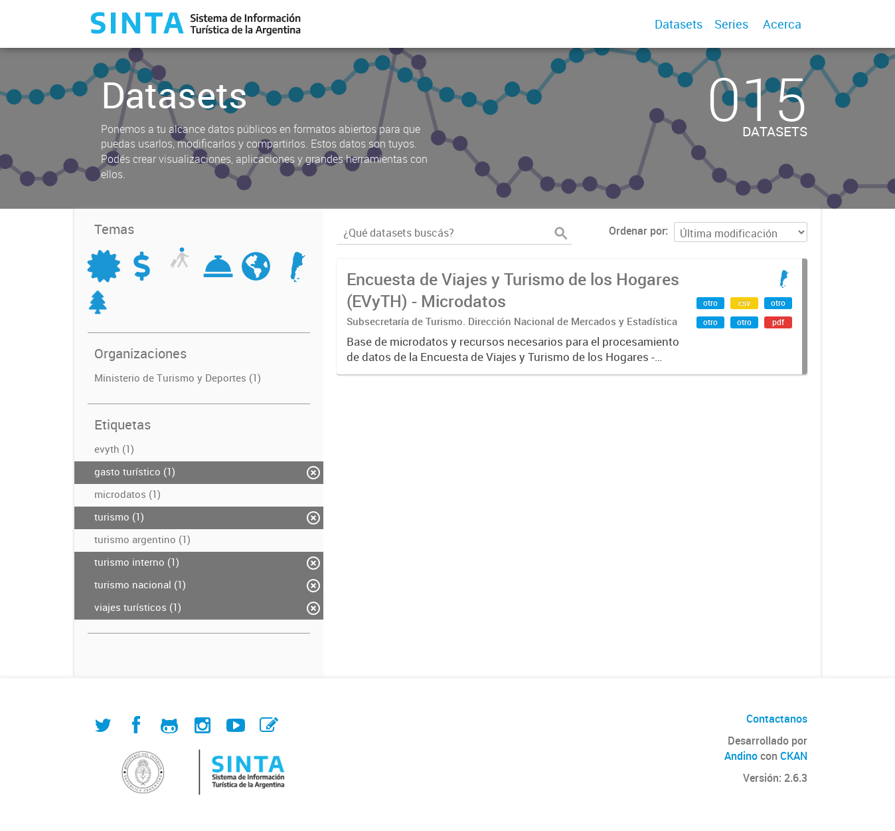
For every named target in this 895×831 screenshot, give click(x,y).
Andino (741, 756)
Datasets (678, 24)
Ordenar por (637, 230)
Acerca (782, 24)
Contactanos (776, 718)
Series (731, 24)
